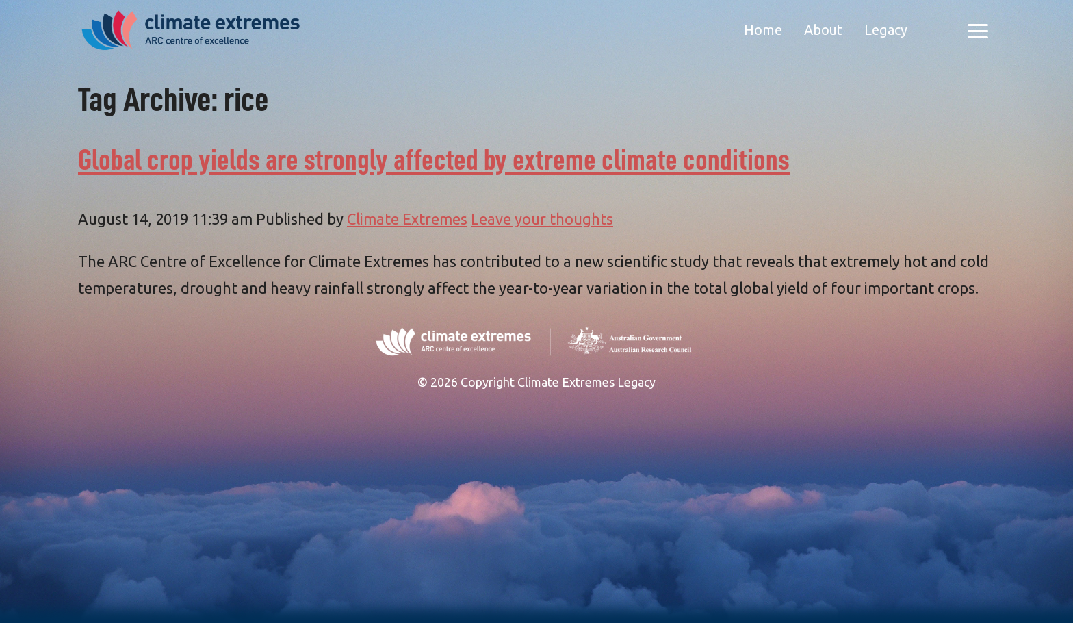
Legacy (885, 30)
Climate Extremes (407, 218)
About (823, 30)
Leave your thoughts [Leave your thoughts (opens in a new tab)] (542, 218)
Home (763, 30)
